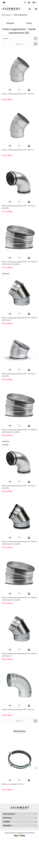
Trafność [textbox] (5, 38)
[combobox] (19, 38)
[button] (34, 2)
